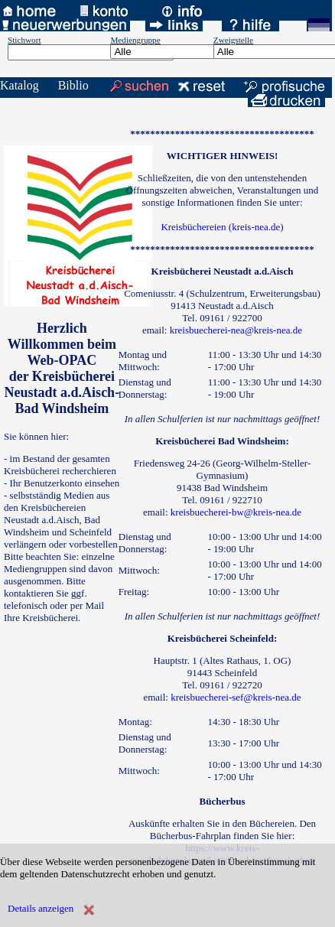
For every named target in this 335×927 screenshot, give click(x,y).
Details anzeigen (40, 908)
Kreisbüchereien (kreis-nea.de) (222, 227)
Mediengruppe (135, 39)
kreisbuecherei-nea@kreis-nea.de (236, 330)
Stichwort (24, 39)
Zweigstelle (233, 39)
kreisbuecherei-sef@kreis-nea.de (236, 697)
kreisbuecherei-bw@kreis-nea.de (236, 512)
